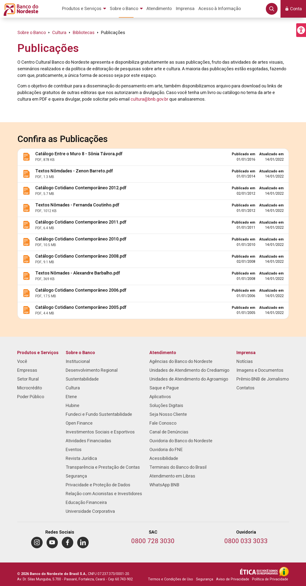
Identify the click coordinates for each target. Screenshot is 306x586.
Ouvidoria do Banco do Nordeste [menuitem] (180, 441)
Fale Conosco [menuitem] (162, 423)
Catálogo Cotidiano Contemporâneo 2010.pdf (80, 239)
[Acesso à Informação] (284, 571)
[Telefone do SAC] (153, 541)
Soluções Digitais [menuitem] (166, 405)
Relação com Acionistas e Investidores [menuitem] (104, 493)
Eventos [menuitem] (74, 449)
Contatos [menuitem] (245, 388)
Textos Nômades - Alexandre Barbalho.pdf (77, 273)
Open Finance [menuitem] (79, 423)
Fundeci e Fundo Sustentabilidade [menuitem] (99, 414)
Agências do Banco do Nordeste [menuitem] (180, 361)
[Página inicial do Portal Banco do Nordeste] (20, 9)
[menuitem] (85, 9)
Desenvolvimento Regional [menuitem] (92, 370)
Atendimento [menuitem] (162, 352)
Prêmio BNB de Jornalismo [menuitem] (262, 379)
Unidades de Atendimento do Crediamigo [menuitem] (189, 370)
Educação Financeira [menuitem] (86, 502)
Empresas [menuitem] (27, 370)
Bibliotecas (84, 32)
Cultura (59, 32)
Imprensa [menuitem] (246, 352)
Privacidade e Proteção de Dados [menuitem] (98, 485)
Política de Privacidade (270, 579)
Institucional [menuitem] (78, 361)
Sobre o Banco (31, 32)
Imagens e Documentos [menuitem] (259, 370)
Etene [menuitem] (71, 397)
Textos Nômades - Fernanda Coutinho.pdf (77, 205)
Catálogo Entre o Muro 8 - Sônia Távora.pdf (78, 154)
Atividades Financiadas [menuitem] (88, 441)
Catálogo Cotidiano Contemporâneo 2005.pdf (80, 307)
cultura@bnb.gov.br (149, 99)
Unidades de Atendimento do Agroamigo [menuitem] (188, 379)
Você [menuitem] (22, 361)
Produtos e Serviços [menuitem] (38, 352)
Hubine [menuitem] (72, 405)
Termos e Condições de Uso (170, 579)
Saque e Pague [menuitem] (164, 388)
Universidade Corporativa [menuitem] (90, 511)
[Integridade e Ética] (259, 571)
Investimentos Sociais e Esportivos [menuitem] (100, 432)
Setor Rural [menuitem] (28, 379)
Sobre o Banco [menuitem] (80, 352)
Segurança (204, 579)
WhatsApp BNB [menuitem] (164, 485)
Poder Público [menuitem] (30, 397)
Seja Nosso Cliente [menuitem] (168, 414)
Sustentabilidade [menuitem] (82, 379)
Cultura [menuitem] (73, 388)
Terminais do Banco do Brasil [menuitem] (178, 467)
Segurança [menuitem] (76, 476)
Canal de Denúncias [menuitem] (168, 432)
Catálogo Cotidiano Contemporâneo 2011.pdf (80, 222)
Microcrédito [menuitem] (29, 388)
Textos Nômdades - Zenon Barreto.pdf (74, 171)
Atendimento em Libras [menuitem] (172, 476)
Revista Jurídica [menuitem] (81, 458)
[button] (301, 30)
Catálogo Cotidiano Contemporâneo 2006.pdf (80, 290)
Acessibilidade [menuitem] (163, 458)
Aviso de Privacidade (232, 579)
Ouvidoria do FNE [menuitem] (166, 449)
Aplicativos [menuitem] (160, 397)
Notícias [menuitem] (244, 361)
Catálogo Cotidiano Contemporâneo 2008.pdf (80, 256)
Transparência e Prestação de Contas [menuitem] (103, 467)
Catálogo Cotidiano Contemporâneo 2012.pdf (80, 188)
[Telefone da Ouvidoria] (246, 541)
